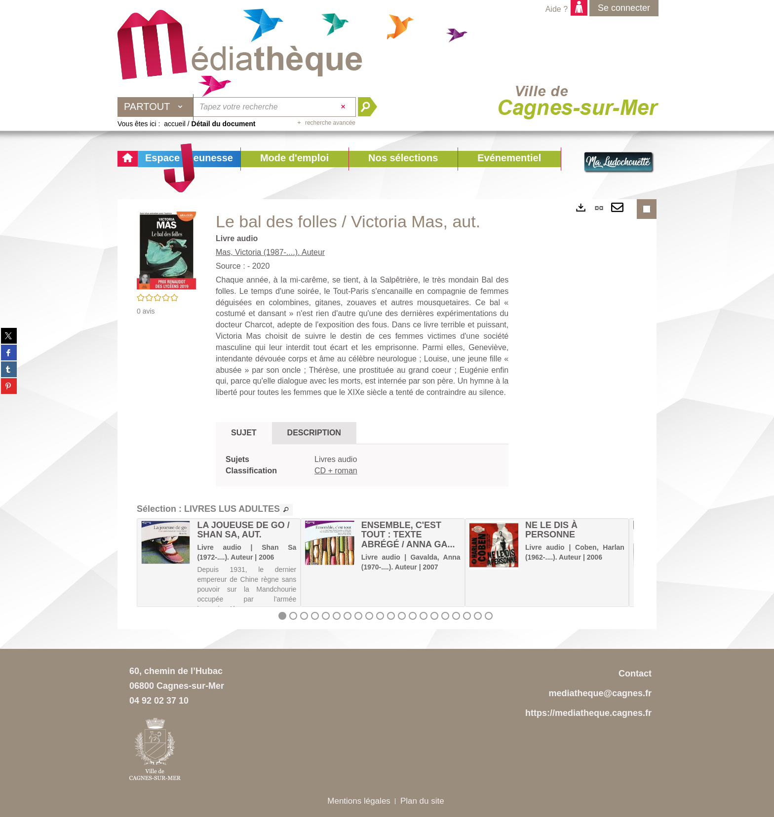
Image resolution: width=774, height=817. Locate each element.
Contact (635, 673)
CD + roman (335, 470)
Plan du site (422, 801)
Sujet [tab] (244, 432)
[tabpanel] (362, 465)
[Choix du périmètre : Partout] (155, 107)
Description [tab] (314, 432)
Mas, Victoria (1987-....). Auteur (270, 252)
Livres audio (335, 459)
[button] (294, 159)
